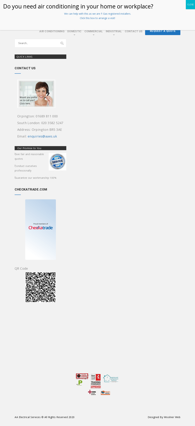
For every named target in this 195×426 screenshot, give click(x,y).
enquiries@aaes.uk (42, 136)
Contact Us (134, 31)
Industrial (114, 31)
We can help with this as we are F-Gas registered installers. (97, 13)
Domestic (74, 31)
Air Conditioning (52, 31)
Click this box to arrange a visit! (97, 18)
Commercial (93, 31)
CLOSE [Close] (190, 4)
